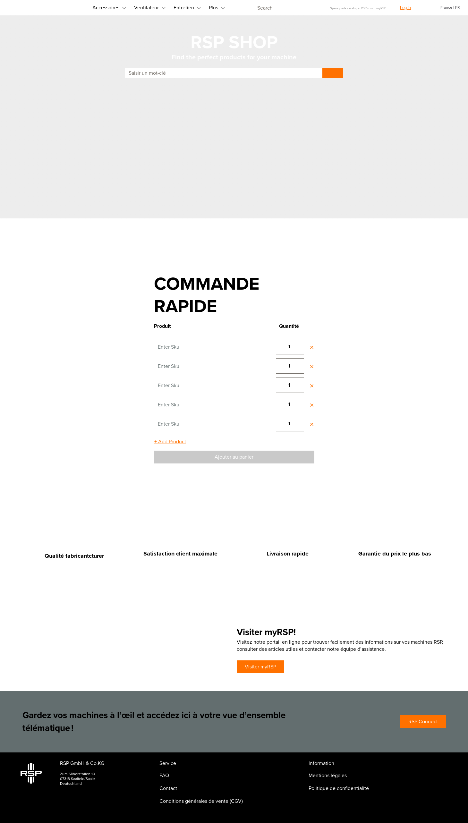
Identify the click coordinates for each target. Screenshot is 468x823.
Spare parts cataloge (345, 8)
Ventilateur (118, 7)
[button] (401, 8)
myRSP (381, 8)
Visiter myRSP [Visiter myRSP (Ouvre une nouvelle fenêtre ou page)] (260, 666)
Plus (185, 7)
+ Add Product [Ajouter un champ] (170, 441)
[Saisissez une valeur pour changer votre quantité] (290, 346)
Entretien (155, 7)
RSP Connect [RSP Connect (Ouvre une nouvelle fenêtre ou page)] (423, 721)
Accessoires (77, 7)
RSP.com (367, 8)
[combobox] (283, 8)
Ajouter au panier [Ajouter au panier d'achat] (234, 457)
